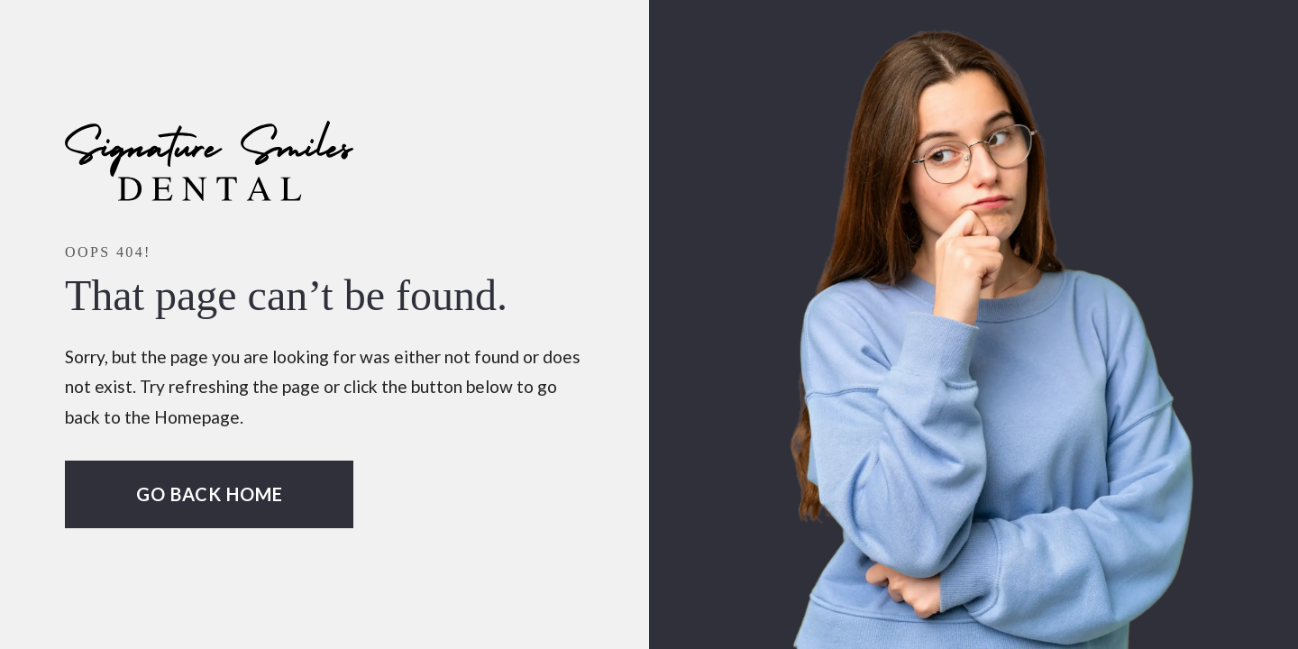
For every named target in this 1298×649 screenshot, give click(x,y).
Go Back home (209, 494)
